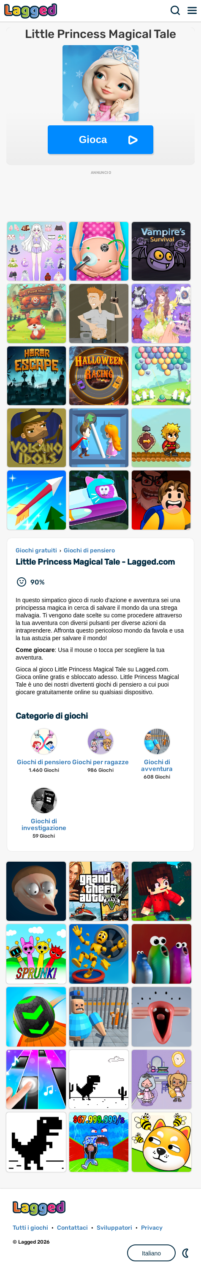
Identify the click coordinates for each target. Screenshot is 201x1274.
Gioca (93, 139)
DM (186, 1252)
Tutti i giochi (30, 1227)
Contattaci (72, 1227)
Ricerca (175, 10)
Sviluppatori (114, 1227)
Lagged (31, 11)
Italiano (151, 1253)
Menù (192, 10)
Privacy (152, 1227)
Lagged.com (40, 1208)
